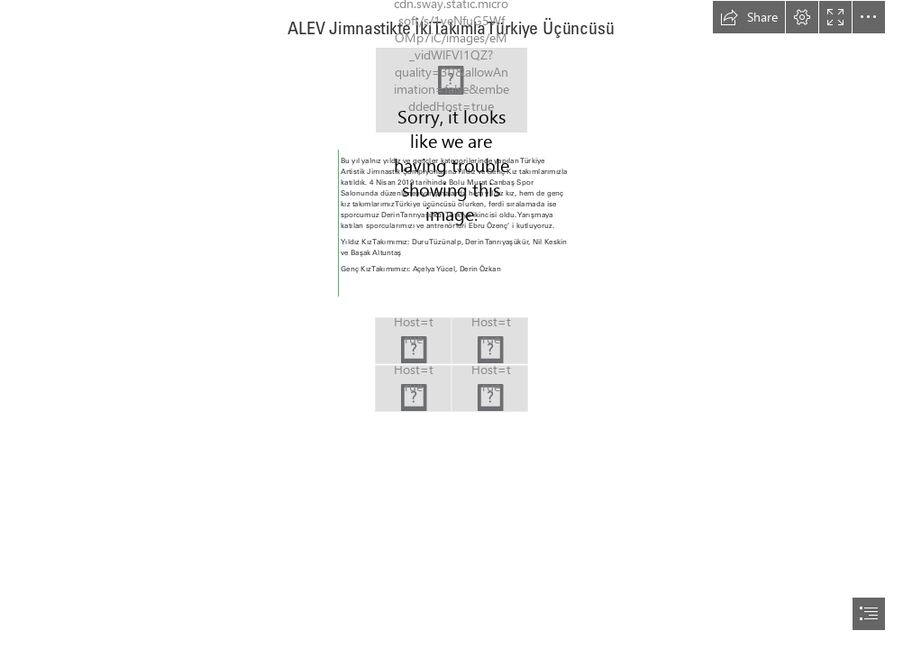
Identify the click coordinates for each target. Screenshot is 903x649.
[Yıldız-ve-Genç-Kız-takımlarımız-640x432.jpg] (413, 388)
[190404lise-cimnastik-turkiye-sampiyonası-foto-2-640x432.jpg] (490, 388)
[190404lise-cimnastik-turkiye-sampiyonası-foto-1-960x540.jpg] (451, 90)
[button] (749, 17)
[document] (451, 324)
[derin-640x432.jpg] (413, 340)
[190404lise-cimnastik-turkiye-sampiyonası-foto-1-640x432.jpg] (490, 340)
